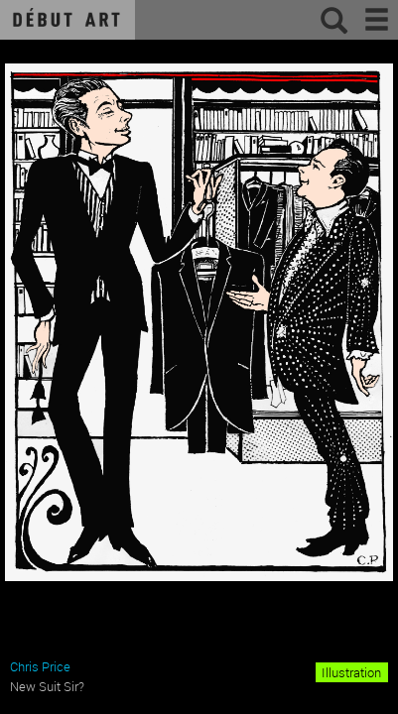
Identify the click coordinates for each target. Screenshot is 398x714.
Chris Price (40, 666)
